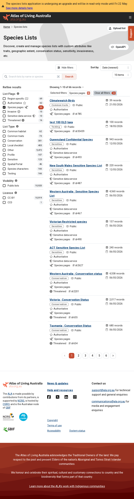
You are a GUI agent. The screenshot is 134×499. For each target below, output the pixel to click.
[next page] (113, 355)
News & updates (57, 383)
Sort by (95, 67)
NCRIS (21, 400)
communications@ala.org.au (108, 401)
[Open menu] (130, 18)
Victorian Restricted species (68, 221)
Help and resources (60, 390)
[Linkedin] (66, 397)
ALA (10, 393)
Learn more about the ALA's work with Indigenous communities (67, 486)
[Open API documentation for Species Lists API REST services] (119, 47)
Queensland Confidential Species (71, 139)
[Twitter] (57, 397)
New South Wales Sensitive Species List (76, 165)
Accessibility (54, 430)
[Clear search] (58, 76)
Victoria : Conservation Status (69, 299)
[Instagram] (75, 397)
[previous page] (64, 355)
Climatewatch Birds (62, 100)
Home (6, 26)
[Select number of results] (121, 75)
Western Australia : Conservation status (76, 273)
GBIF (8, 407)
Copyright (52, 420)
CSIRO (6, 404)
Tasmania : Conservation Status (70, 325)
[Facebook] (49, 397)
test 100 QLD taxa (61, 122)
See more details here (19, 8)
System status (77, 430)
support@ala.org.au (103, 390)
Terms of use (54, 425)
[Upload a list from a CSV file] (118, 28)
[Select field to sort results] (115, 67)
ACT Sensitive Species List (67, 247)
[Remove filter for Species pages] (88, 93)
